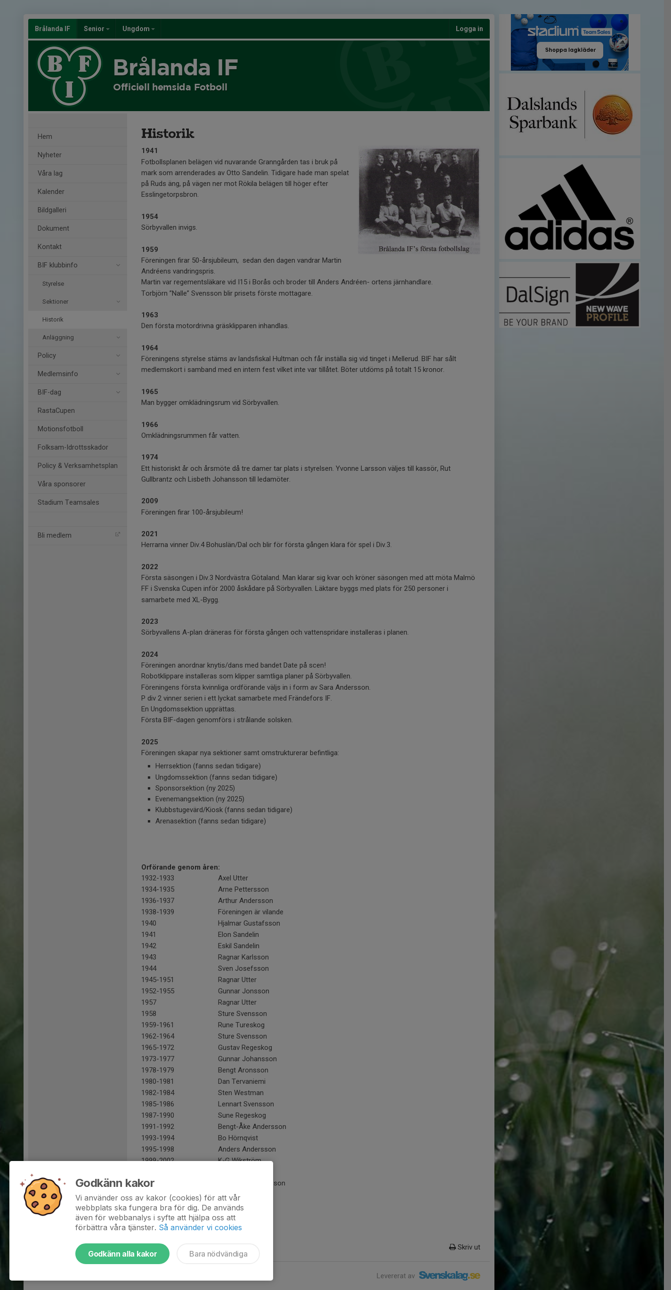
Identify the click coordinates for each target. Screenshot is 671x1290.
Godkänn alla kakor (122, 1253)
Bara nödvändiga (218, 1253)
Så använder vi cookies (200, 1227)
